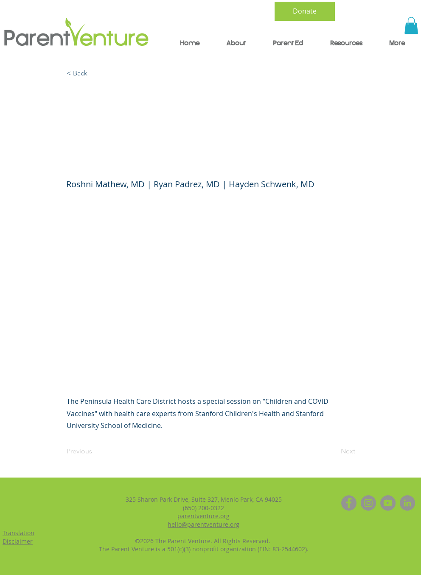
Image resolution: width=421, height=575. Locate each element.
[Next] (334, 451)
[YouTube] (388, 503)
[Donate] (305, 11)
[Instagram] (368, 503)
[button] (411, 25)
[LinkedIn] (407, 503)
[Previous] (95, 451)
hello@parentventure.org (203, 524)
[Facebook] (348, 503)
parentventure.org (203, 516)
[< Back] (95, 73)
